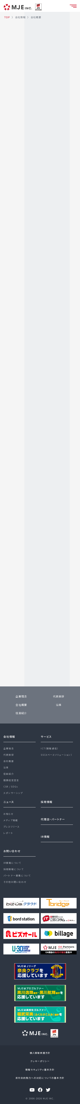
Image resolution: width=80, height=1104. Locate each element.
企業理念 (21, 696)
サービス (46, 736)
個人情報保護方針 (40, 1052)
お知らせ (8, 813)
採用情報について (13, 869)
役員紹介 (21, 713)
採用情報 (46, 802)
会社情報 (9, 736)
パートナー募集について (17, 875)
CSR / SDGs (10, 786)
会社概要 (21, 705)
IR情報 (45, 836)
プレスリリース (11, 826)
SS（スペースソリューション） (56, 754)
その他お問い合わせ (14, 881)
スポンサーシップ (13, 792)
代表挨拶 (58, 696)
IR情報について (12, 862)
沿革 (58, 705)
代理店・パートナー (53, 819)
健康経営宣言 (11, 780)
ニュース (8, 802)
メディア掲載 (10, 820)
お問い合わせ (12, 851)
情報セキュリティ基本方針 (40, 1069)
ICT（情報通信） (49, 748)
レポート (8, 833)
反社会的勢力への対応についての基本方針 (40, 1077)
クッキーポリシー (40, 1061)
